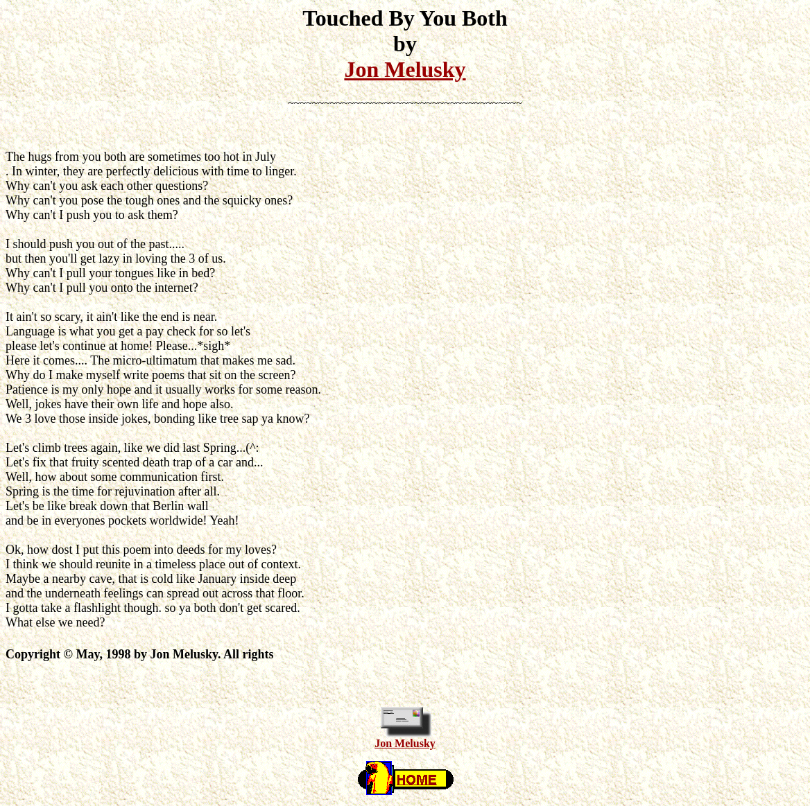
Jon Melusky (404, 69)
